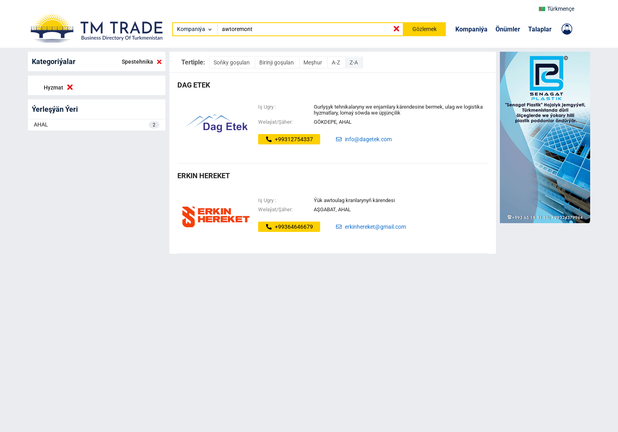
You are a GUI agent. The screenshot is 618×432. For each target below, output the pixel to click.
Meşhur (313, 62)
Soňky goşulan (232, 62)
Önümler (508, 29)
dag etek (193, 85)
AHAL (96, 124)
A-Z (336, 62)
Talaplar (540, 29)
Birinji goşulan (277, 62)
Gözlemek (424, 29)
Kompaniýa (471, 29)
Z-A (354, 62)
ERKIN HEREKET (203, 175)
